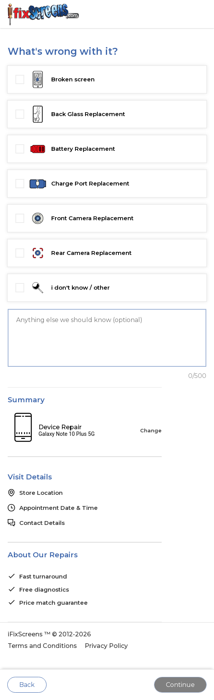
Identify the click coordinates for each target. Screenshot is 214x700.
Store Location (41, 492)
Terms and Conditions (42, 645)
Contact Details (42, 522)
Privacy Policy (106, 645)
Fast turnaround (43, 576)
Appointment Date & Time (58, 507)
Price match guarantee (53, 602)
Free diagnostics (44, 589)
